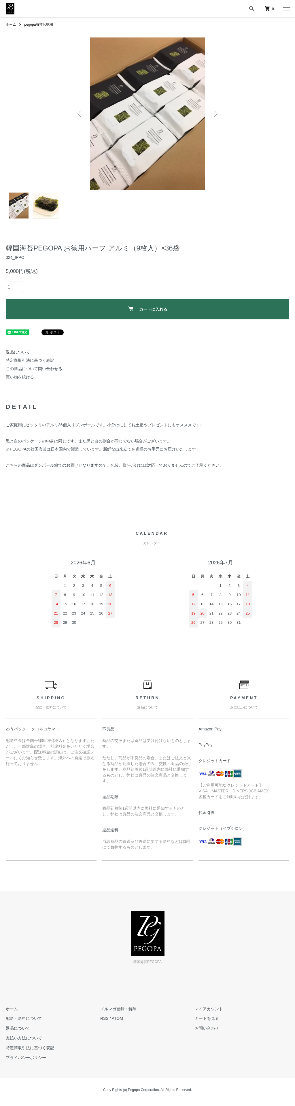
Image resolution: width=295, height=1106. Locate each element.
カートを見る (207, 1018)
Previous (79, 114)
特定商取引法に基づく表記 (30, 360)
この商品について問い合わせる (34, 368)
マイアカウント (209, 1009)
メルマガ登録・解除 (118, 1009)
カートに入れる (147, 309)
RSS (104, 1018)
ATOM (117, 1018)
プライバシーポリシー (26, 1057)
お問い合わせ (207, 1028)
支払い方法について (24, 1038)
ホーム (11, 24)
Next (215, 114)
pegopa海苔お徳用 (38, 24)
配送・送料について (24, 1018)
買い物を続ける (20, 377)
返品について (18, 352)
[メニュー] (286, 8)
